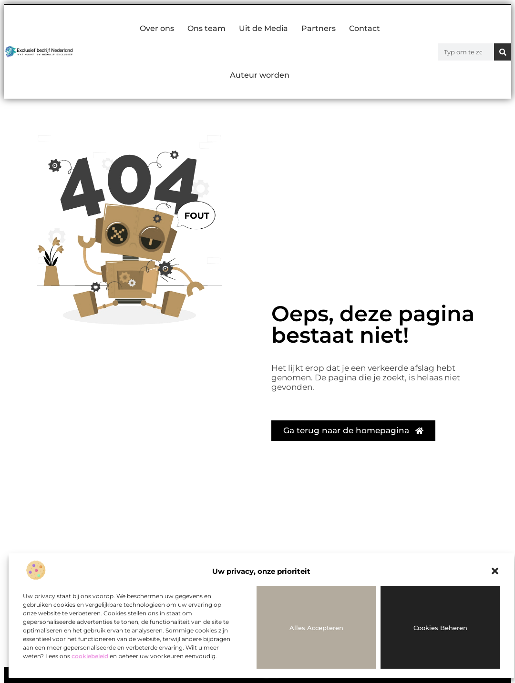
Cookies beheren (440, 628)
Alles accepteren (316, 628)
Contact (364, 28)
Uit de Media (263, 28)
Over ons (157, 28)
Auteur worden (259, 75)
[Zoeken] (502, 52)
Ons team (206, 28)
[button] (495, 571)
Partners (318, 28)
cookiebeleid (90, 656)
